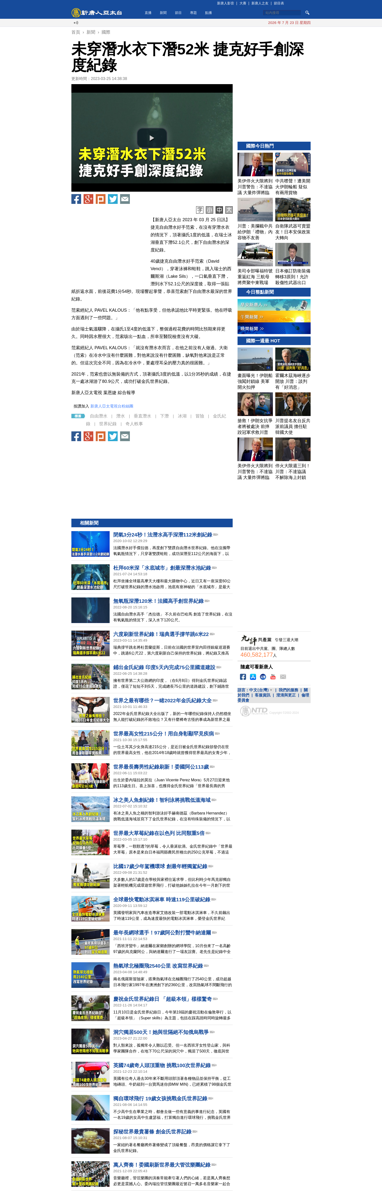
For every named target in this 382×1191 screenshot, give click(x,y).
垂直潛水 (142, 416)
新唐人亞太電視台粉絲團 (111, 406)
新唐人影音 (225, 3)
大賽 (242, 3)
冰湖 (182, 416)
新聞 (163, 13)
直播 (148, 13)
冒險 (199, 416)
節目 (178, 13)
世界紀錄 (108, 423)
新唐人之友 (259, 3)
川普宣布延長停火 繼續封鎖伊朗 (253, 22)
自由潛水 (98, 416)
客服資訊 (262, 695)
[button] (152, 138)
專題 (193, 13)
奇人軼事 (134, 423)
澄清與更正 (286, 695)
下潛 (164, 416)
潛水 (120, 416)
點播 (208, 13)
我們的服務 (288, 690)
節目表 (279, 3)
